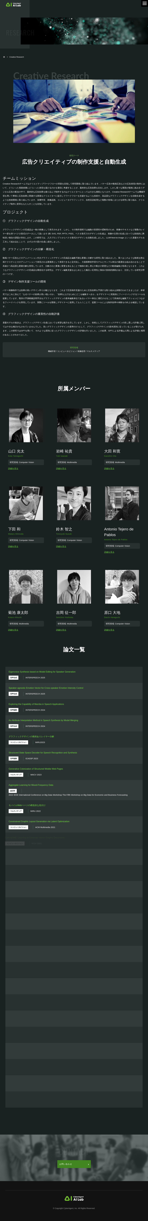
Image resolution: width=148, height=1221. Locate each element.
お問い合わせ (74, 1164)
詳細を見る (13, 468)
